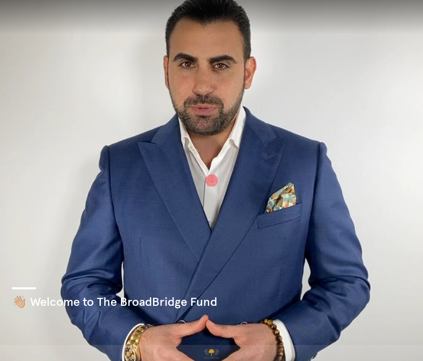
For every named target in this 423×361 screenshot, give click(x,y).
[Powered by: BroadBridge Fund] (211, 353)
